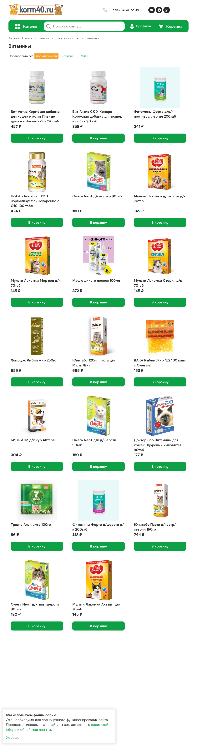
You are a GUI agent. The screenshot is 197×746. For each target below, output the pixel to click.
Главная (27, 38)
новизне (68, 56)
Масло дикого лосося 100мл (96, 280)
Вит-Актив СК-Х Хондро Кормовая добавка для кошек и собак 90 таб (97, 116)
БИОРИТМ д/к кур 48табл (33, 440)
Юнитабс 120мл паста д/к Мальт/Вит (93, 362)
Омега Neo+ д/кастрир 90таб (97, 196)
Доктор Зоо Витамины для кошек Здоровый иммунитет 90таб (157, 445)
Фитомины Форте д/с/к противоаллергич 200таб (155, 113)
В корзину (36, 138)
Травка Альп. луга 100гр (31, 524)
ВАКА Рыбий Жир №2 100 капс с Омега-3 (160, 362)
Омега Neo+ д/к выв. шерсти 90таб (35, 606)
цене (83, 55)
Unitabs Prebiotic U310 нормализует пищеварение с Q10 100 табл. (35, 201)
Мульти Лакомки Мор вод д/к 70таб (36, 282)
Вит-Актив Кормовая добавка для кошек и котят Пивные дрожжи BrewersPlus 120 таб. (35, 116)
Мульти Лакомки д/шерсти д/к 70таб (160, 198)
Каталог (44, 38)
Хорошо (12, 737)
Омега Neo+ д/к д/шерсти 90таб (94, 442)
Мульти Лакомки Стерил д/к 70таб (158, 282)
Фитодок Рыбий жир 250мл (34, 360)
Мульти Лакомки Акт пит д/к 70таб (96, 606)
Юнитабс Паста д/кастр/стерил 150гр (155, 526)
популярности (46, 56)
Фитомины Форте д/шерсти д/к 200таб (98, 526)
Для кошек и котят (67, 38)
